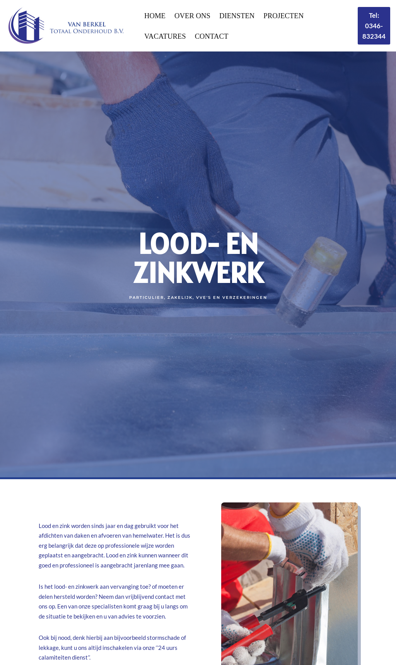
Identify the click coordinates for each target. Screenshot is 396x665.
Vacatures (165, 36)
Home (155, 16)
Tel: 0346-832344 (374, 25)
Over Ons (192, 16)
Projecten (283, 16)
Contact (212, 36)
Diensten (236, 16)
